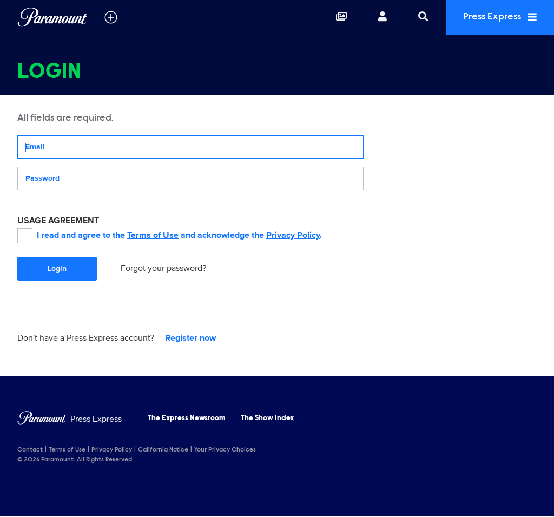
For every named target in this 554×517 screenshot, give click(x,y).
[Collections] (341, 17)
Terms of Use (153, 235)
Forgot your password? (163, 268)
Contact (30, 450)
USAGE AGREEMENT (58, 220)
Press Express (500, 17)
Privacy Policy (293, 235)
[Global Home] (52, 17)
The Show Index (267, 418)
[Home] (69, 419)
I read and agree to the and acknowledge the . (169, 235)
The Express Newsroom (186, 418)
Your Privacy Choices (225, 450)
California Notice (163, 450)
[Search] (423, 17)
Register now (190, 338)
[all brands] (111, 17)
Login (57, 268)
